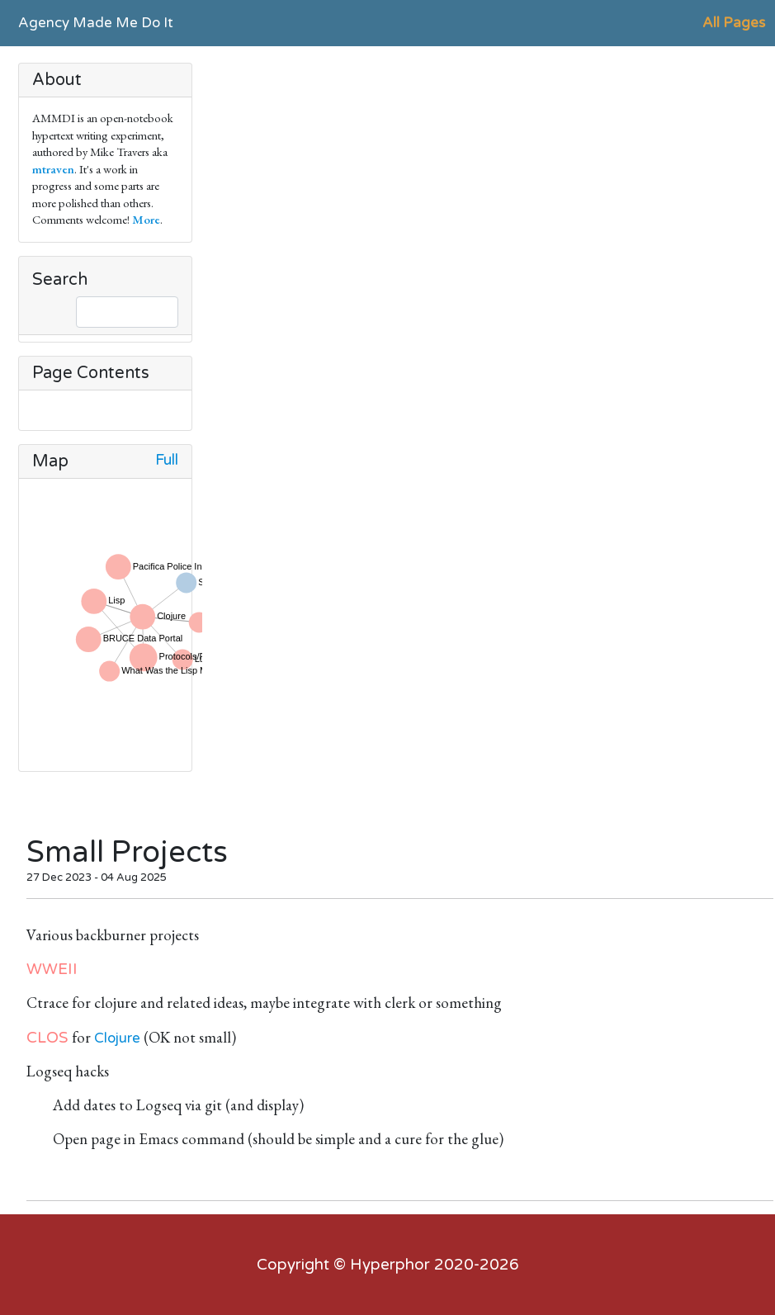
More (146, 219)
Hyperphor (390, 1265)
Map (50, 461)
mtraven (53, 169)
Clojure (117, 1038)
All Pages (733, 22)
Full (166, 460)
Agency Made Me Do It (95, 22)
